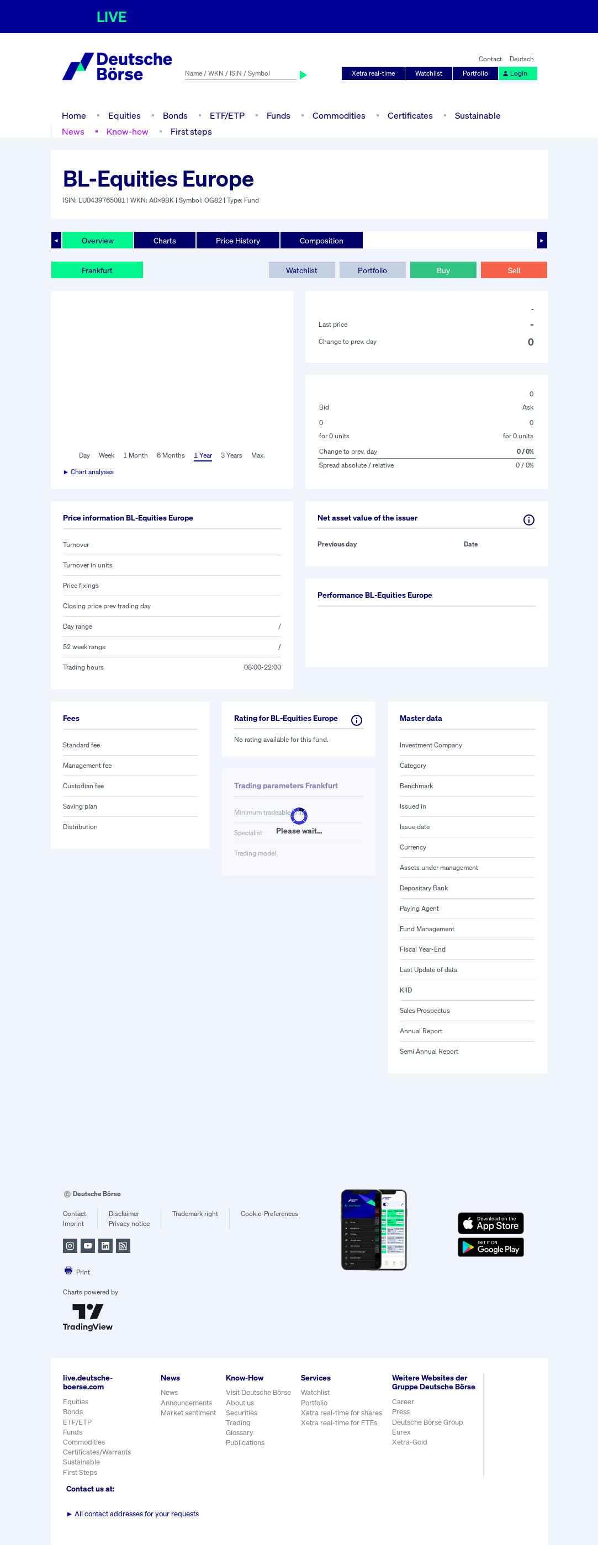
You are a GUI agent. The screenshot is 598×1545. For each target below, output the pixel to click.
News (73, 131)
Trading (238, 1422)
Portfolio (475, 73)
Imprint (73, 1223)
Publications (245, 1442)
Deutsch (522, 59)
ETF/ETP (227, 115)
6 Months (171, 455)
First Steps (80, 1472)
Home (74, 115)
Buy (443, 270)
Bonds (175, 115)
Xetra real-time (373, 73)
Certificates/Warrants (97, 1452)
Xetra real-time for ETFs (339, 1422)
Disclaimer (124, 1213)
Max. (258, 455)
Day (84, 455)
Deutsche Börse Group (427, 1422)
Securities (241, 1412)
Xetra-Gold (409, 1442)
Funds (278, 115)
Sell (514, 270)
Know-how (128, 131)
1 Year (203, 455)
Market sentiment (188, 1412)
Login (514, 73)
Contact (490, 59)
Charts (165, 240)
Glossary (239, 1432)
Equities (124, 115)
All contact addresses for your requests (132, 1514)
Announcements (186, 1403)
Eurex (401, 1432)
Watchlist (428, 73)
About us (240, 1403)
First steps (191, 131)
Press (401, 1411)
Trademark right (195, 1213)
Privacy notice (129, 1223)
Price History (238, 240)
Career (403, 1401)
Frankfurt (97, 270)
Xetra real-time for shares (341, 1412)
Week (106, 455)
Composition (321, 240)
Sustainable (478, 115)
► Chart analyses (88, 472)
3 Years (231, 455)
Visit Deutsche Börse (258, 1392)
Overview (98, 240)
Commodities (339, 115)
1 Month (135, 455)
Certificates (410, 115)
